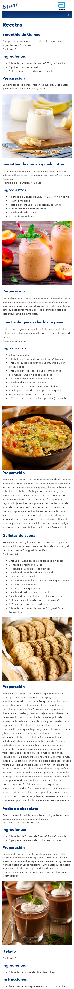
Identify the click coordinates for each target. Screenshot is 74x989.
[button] (67, 14)
